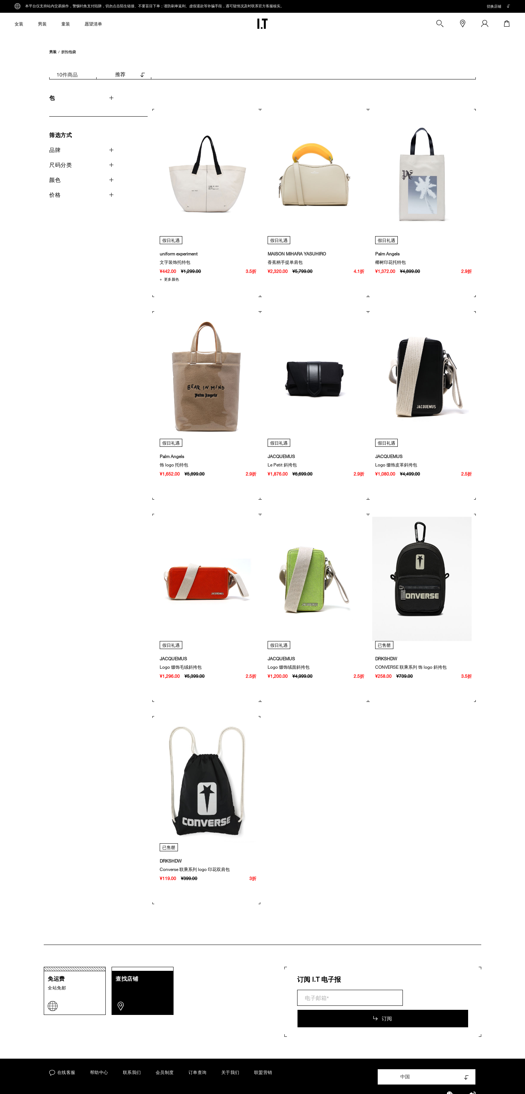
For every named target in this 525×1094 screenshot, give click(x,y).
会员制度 (165, 1050)
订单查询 (197, 1050)
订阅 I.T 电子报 (319, 979)
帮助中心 (99, 1050)
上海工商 (302, 1080)
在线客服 (62, 1050)
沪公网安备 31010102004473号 (361, 1080)
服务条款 (147, 1079)
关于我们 (230, 1050)
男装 (53, 51)
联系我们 (132, 1050)
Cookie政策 (210, 1079)
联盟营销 (263, 1050)
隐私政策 (177, 1079)
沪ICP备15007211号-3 (254, 1079)
